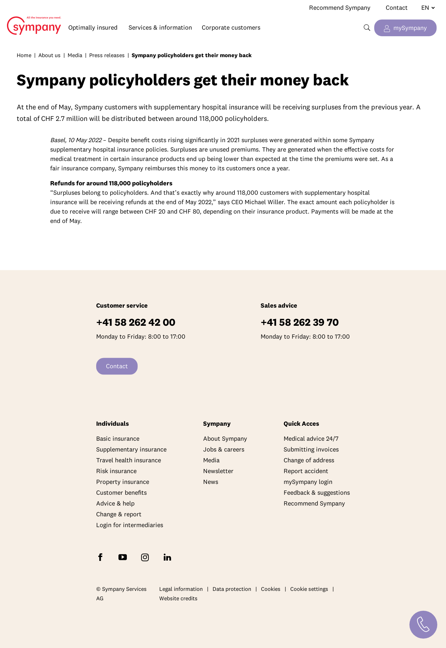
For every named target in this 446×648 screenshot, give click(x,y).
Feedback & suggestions (317, 493)
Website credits (178, 598)
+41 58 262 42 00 (135, 322)
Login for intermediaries (129, 525)
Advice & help (115, 504)
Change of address (309, 460)
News (210, 482)
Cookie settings (309, 588)
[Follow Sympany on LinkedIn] (168, 557)
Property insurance (122, 482)
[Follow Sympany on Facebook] (102, 557)
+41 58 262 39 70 (300, 322)
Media (75, 55)
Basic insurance (117, 439)
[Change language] (425, 7)
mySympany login (308, 482)
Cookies (270, 588)
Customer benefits (121, 493)
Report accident (306, 471)
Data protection (232, 588)
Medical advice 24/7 (311, 439)
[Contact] (423, 625)
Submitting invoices (311, 450)
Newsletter (218, 471)
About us (49, 55)
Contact (397, 7)
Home (30, 20)
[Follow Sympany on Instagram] (146, 557)
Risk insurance (116, 471)
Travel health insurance (128, 460)
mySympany (410, 28)
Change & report (118, 514)
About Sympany (225, 439)
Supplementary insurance (131, 450)
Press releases (107, 55)
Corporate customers (231, 27)
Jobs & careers (223, 450)
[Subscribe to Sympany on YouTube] (124, 557)
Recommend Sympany (339, 7)
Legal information (181, 588)
